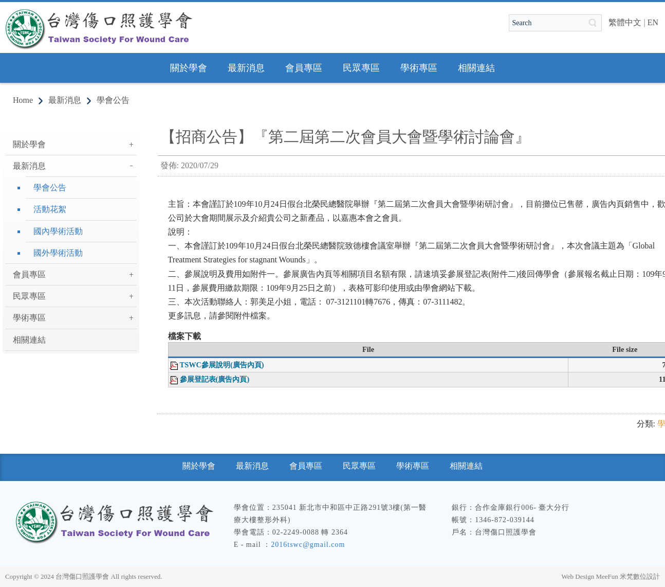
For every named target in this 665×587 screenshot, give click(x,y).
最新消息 (64, 100)
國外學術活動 (58, 252)
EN (653, 22)
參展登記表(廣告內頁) (215, 379)
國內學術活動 (58, 231)
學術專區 (29, 317)
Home (23, 100)
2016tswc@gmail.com (308, 544)
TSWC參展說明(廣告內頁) (222, 365)
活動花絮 (49, 209)
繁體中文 (624, 22)
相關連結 (29, 339)
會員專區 (29, 274)
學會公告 (113, 100)
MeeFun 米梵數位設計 (628, 576)
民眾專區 (29, 296)
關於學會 (29, 144)
